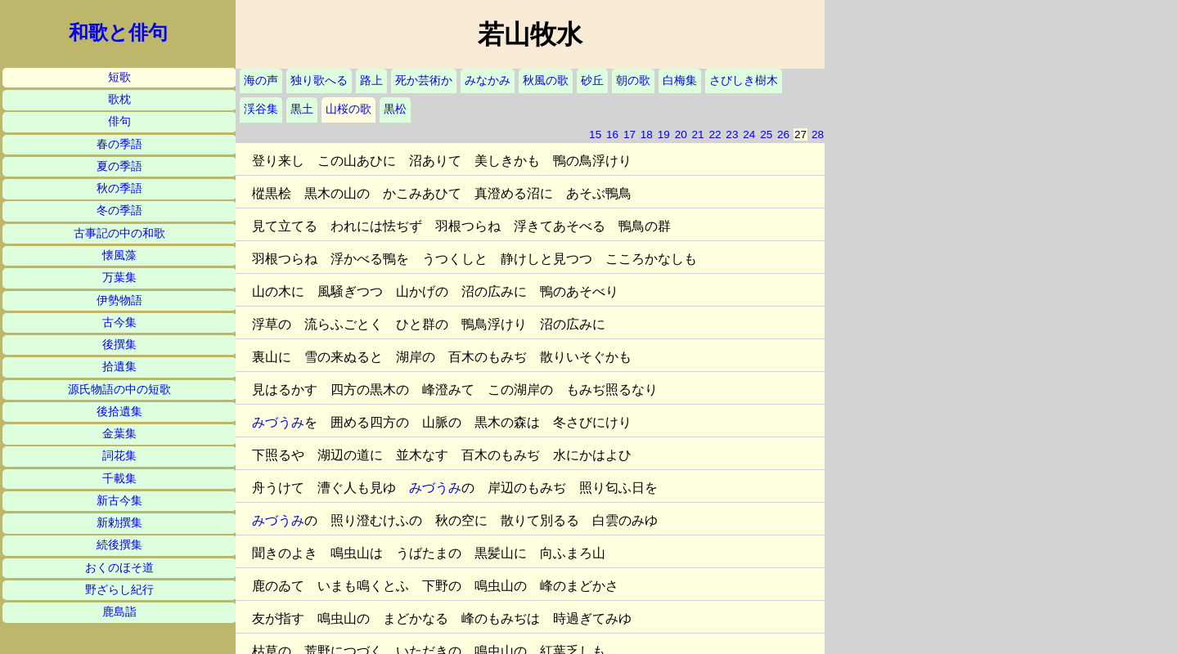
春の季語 (119, 144)
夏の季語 (119, 166)
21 (698, 134)
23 (732, 134)
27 (800, 134)
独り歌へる (319, 80)
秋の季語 (119, 188)
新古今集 (119, 501)
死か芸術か (423, 80)
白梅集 (680, 80)
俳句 (119, 121)
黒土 (301, 109)
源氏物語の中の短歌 (119, 389)
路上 (371, 80)
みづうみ (278, 422)
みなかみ (487, 80)
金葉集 (119, 434)
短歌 (119, 77)
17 (629, 134)
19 (664, 134)
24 (749, 134)
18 (647, 134)
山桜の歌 (348, 109)
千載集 (119, 479)
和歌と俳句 (118, 32)
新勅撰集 (119, 523)
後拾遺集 (119, 411)
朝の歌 (633, 80)
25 (766, 134)
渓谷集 (261, 109)
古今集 (119, 322)
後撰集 (119, 344)
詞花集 (119, 456)
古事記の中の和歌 (119, 233)
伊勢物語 (119, 300)
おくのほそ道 (119, 568)
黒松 (395, 109)
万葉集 (119, 277)
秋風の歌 (546, 80)
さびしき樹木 (743, 80)
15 (595, 134)
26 (783, 134)
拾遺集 (119, 367)
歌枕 (119, 99)
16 (612, 134)
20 (681, 134)
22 (714, 134)
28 (818, 134)
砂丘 (592, 80)
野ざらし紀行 (119, 590)
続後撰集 (119, 545)
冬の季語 (119, 210)
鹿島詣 (119, 612)
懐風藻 (119, 255)
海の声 (261, 80)
